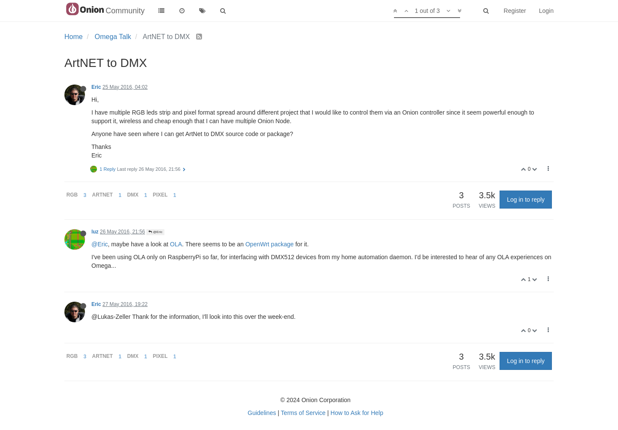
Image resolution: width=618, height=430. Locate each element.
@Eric (155, 232)
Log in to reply (526, 199)
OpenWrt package (269, 244)
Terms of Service (303, 412)
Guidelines (262, 412)
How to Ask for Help (356, 412)
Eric (96, 87)
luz (95, 232)
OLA (176, 244)
